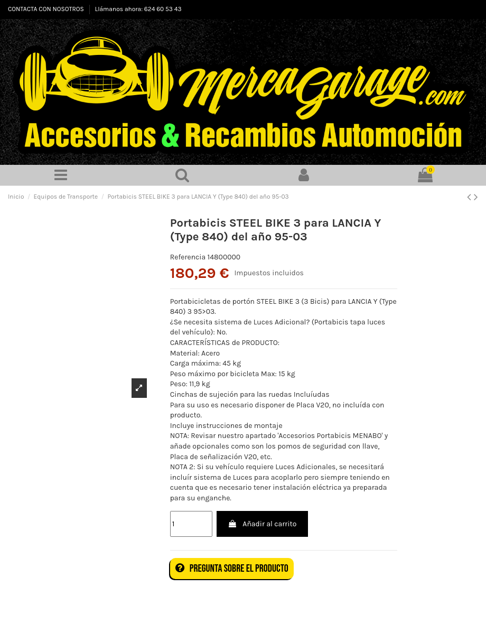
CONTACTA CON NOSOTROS (47, 9)
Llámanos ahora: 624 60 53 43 (138, 9)
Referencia (188, 257)
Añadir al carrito (262, 523)
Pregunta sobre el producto (231, 568)
